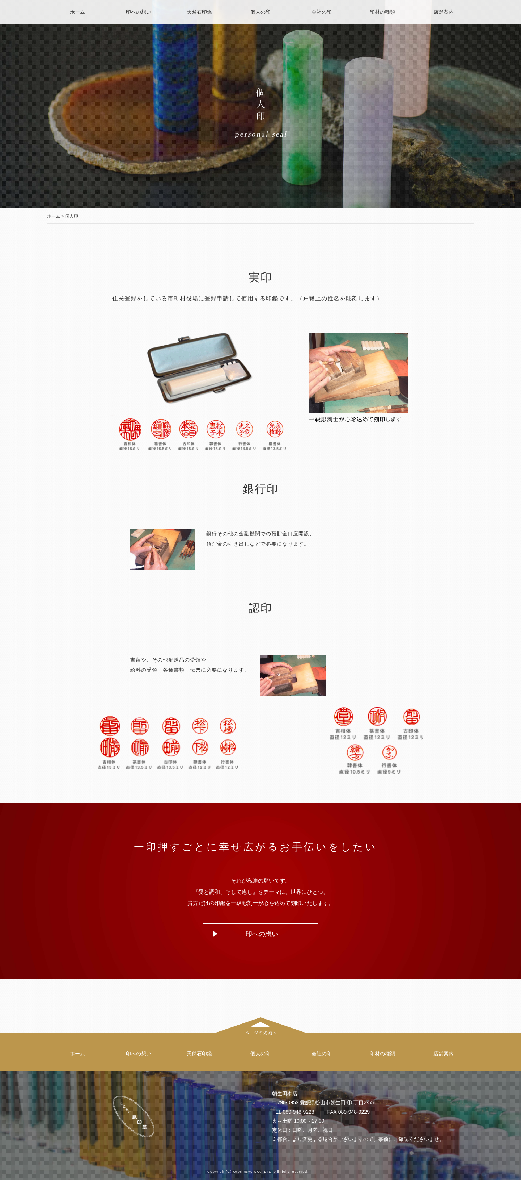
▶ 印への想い (245, 934)
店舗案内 (443, 12)
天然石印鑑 (199, 12)
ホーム (77, 12)
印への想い (138, 12)
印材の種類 (382, 12)
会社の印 (322, 12)
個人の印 (260, 12)
